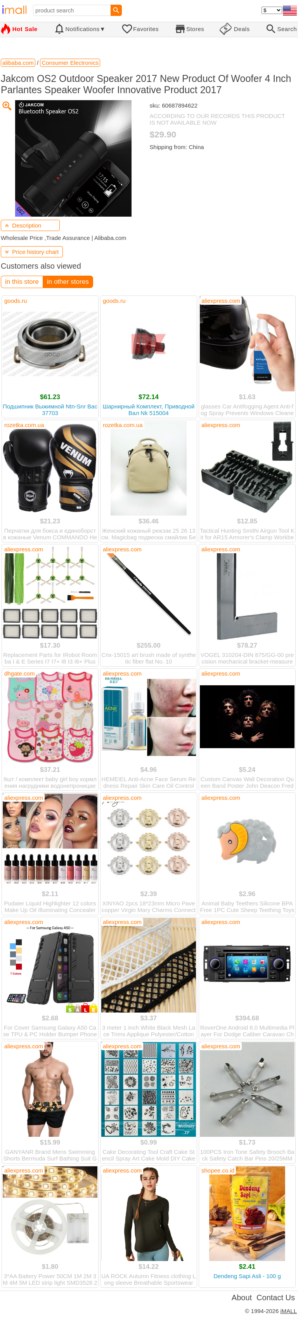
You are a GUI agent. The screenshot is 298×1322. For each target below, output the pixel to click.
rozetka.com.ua (24, 425)
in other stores (68, 281)
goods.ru (15, 300)
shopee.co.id (217, 1170)
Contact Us (275, 1297)
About (242, 1297)
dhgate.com (19, 673)
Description (23, 225)
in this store (22, 281)
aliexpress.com (220, 300)
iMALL (288, 1311)
